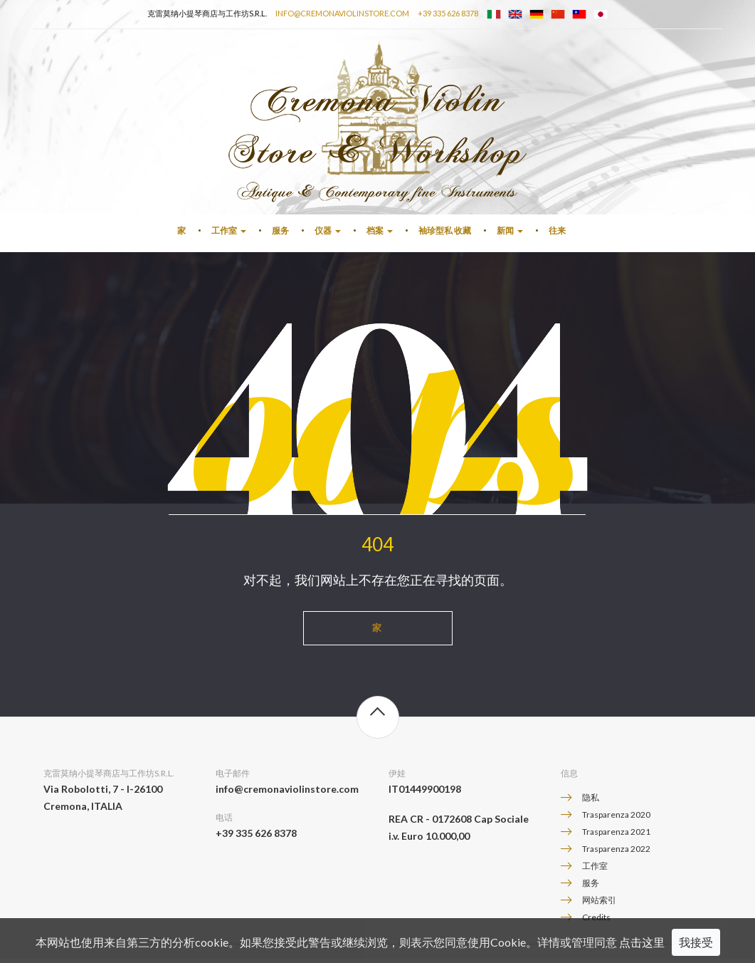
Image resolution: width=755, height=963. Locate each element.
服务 (280, 234)
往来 (557, 234)
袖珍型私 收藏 (444, 234)
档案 (379, 234)
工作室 (228, 234)
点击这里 (642, 942)
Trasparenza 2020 (616, 818)
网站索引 (599, 904)
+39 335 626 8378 (448, 13)
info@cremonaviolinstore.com (342, 13)
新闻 (510, 234)
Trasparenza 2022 (616, 853)
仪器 (328, 234)
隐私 (590, 801)
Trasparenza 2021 (616, 836)
